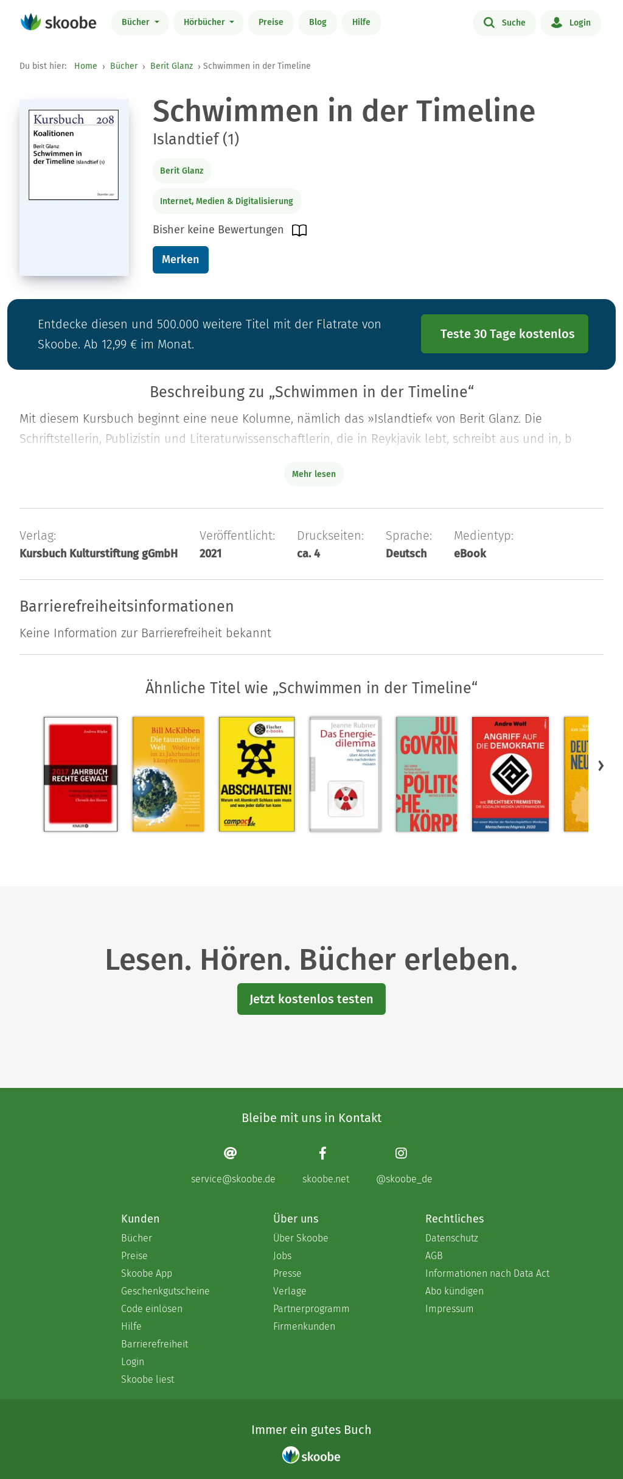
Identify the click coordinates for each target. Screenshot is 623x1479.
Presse (287, 1273)
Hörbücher (206, 22)
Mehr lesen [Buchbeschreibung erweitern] (314, 474)
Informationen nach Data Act (487, 1273)
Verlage (290, 1291)
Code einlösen (152, 1309)
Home (85, 66)
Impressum (449, 1309)
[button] (601, 765)
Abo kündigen (454, 1291)
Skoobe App (146, 1273)
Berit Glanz (171, 66)
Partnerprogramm (311, 1309)
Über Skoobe (301, 1238)
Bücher (137, 22)
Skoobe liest (147, 1379)
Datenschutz (451, 1238)
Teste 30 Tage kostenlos (507, 334)
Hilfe (361, 22)
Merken (180, 259)
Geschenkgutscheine (165, 1291)
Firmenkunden (304, 1326)
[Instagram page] (404, 1165)
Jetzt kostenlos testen (311, 999)
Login (571, 22)
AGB (434, 1256)
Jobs (282, 1256)
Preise (271, 22)
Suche (505, 22)
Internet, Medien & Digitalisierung (226, 201)
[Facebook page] (325, 1165)
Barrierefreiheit (154, 1344)
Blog (318, 22)
